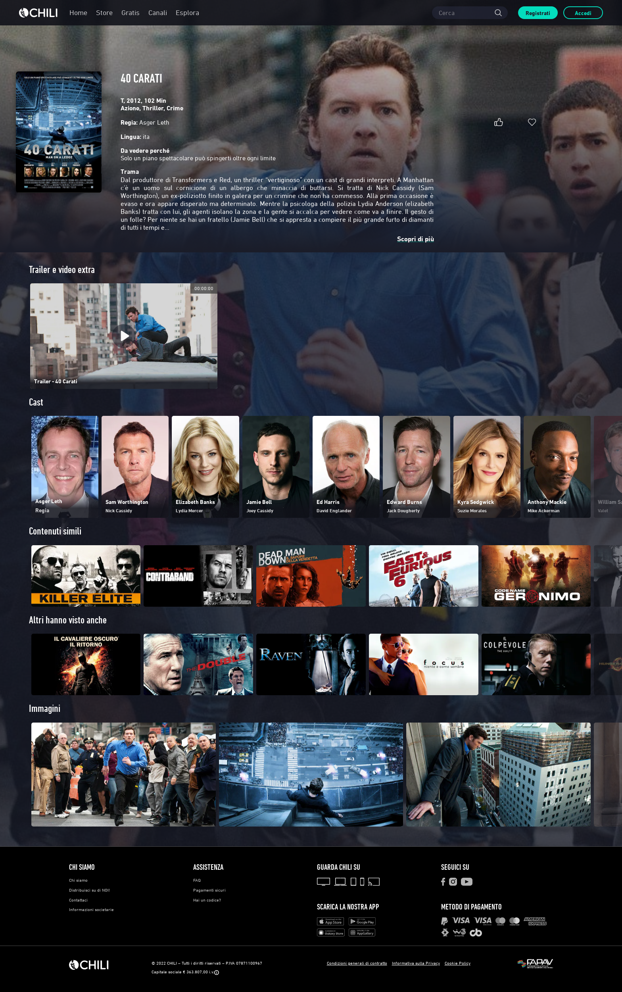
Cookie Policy (457, 962)
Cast (36, 402)
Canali (157, 12)
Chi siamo (78, 880)
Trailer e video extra (62, 269)
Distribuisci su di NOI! (89, 890)
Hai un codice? (207, 900)
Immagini (44, 708)
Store (104, 12)
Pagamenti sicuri (209, 890)
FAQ (197, 880)
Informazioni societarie (91, 909)
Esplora (187, 12)
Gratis (130, 12)
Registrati (538, 13)
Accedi (583, 13)
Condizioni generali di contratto (357, 962)
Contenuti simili (55, 531)
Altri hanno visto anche (68, 620)
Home (78, 12)
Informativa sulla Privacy (416, 962)
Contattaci (78, 900)
